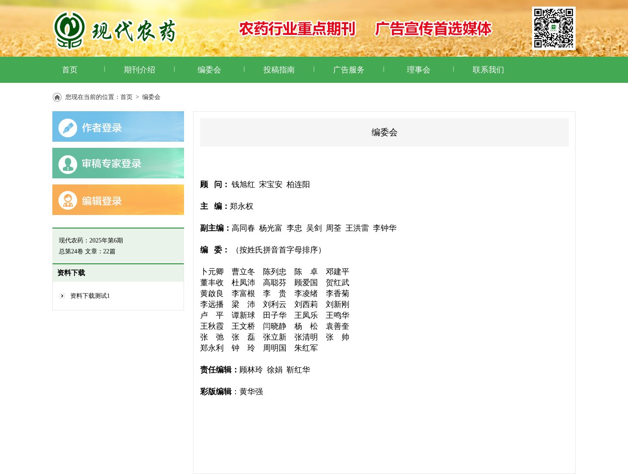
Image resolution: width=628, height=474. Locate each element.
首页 (70, 69)
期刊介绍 (139, 69)
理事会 (418, 69)
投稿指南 (279, 69)
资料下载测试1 (90, 296)
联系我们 (488, 69)
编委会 (209, 69)
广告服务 (349, 69)
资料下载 (71, 272)
